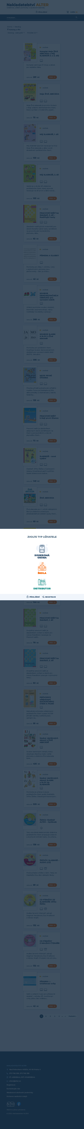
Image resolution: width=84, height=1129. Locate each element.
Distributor (42, 588)
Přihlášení (34, 597)
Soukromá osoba (42, 556)
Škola (42, 573)
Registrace (50, 597)
